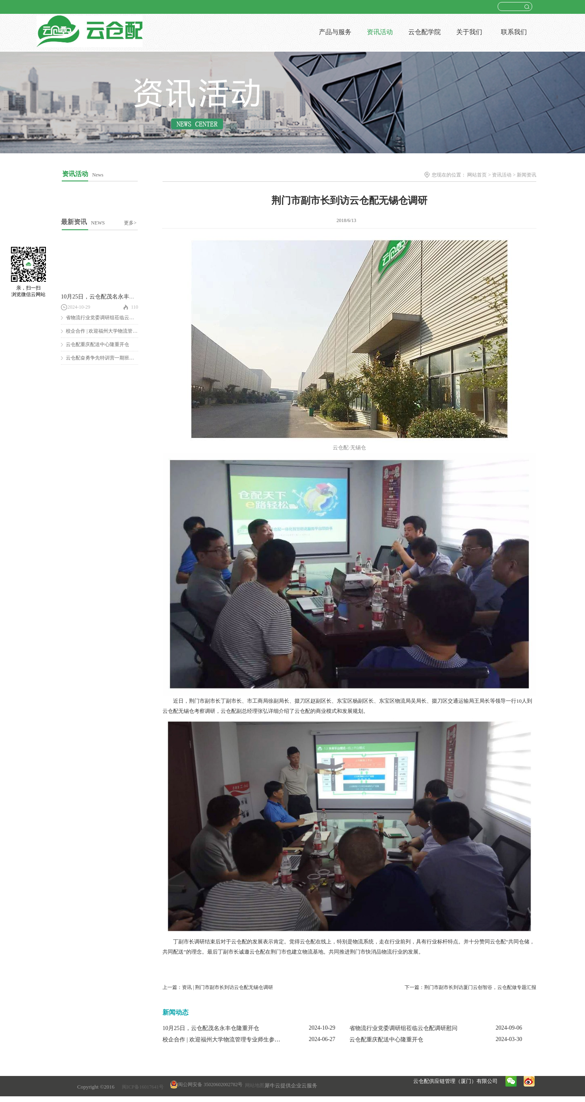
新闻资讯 (526, 175)
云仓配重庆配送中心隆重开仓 (97, 344)
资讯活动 (501, 175)
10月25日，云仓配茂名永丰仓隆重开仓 (109, 297)
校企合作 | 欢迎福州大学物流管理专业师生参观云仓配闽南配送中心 (247, 1040)
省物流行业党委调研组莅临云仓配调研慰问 (112, 317)
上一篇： (217, 987)
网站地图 (253, 1085)
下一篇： (470, 987)
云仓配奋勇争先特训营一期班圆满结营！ (110, 358)
